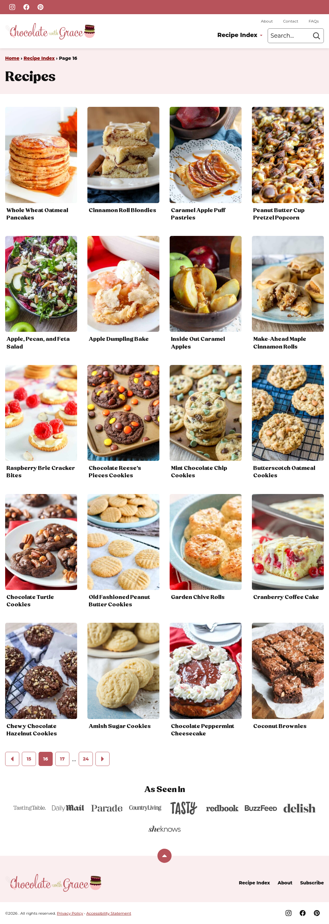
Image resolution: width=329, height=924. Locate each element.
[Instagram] (12, 7)
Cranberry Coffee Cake (286, 597)
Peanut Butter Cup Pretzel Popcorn (279, 214)
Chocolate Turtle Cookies (30, 601)
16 (45, 759)
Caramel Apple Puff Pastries (198, 214)
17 (62, 759)
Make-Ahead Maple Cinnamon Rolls (279, 342)
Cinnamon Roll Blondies (122, 210)
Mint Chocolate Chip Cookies (199, 472)
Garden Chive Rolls (198, 597)
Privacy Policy (70, 913)
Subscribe (312, 883)
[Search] (316, 36)
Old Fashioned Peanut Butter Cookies (119, 601)
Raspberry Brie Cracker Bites (40, 472)
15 (29, 759)
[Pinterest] (40, 7)
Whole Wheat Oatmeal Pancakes (37, 214)
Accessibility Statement (108, 913)
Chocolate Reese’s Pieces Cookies (115, 472)
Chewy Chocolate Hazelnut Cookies (31, 730)
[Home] (50, 31)
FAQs (313, 21)
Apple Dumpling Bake (119, 339)
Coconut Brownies (280, 726)
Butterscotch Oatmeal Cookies (284, 472)
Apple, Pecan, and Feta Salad (38, 342)
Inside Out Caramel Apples (198, 342)
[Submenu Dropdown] (261, 35)
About (267, 21)
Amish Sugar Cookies (120, 726)
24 (86, 759)
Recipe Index (237, 35)
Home (12, 58)
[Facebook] (26, 7)
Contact (290, 21)
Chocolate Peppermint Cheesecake (202, 730)
